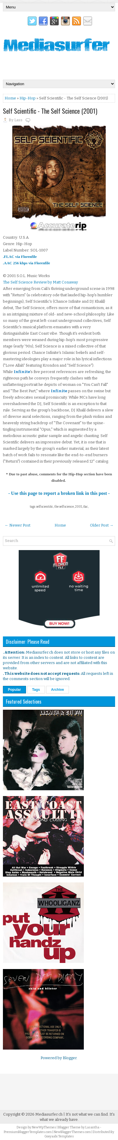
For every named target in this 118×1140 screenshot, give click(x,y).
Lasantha (92, 1127)
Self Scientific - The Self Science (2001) (50, 111)
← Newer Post (17, 525)
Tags (36, 690)
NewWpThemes (44, 1127)
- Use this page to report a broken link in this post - (59, 493)
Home (10, 98)
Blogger (70, 1058)
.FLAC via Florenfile (20, 256)
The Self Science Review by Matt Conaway (40, 282)
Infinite (22, 372)
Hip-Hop (28, 98)
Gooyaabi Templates (59, 1136)
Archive (57, 690)
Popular (14, 690)
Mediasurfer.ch (49, 1114)
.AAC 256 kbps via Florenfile (26, 263)
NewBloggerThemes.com (72, 1132)
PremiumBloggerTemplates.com (28, 1132)
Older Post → (101, 525)
